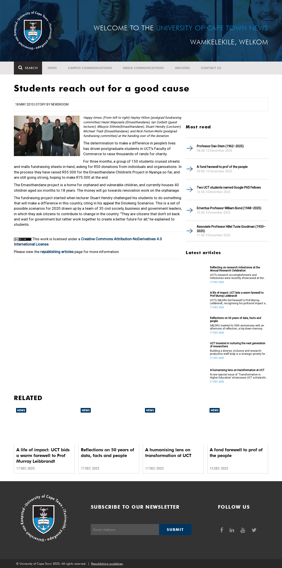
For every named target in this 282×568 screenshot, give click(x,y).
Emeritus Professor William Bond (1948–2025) (229, 208)
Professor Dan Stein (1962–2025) (220, 146)
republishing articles (57, 251)
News (52, 68)
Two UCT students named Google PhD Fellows (229, 187)
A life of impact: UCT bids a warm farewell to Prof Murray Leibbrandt (236, 294)
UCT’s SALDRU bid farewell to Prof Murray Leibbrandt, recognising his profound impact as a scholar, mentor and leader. (238, 302)
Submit (175, 529)
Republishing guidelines (107, 563)
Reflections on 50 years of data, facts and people (235, 320)
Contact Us (211, 68)
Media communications (143, 68)
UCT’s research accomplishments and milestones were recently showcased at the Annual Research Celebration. (237, 276)
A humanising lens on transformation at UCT (237, 370)
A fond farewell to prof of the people (222, 167)
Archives (182, 68)
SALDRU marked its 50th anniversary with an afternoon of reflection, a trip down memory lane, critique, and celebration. (237, 327)
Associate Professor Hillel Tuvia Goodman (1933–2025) (231, 229)
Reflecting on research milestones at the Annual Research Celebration (235, 269)
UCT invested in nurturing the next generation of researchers (237, 345)
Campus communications (90, 68)
